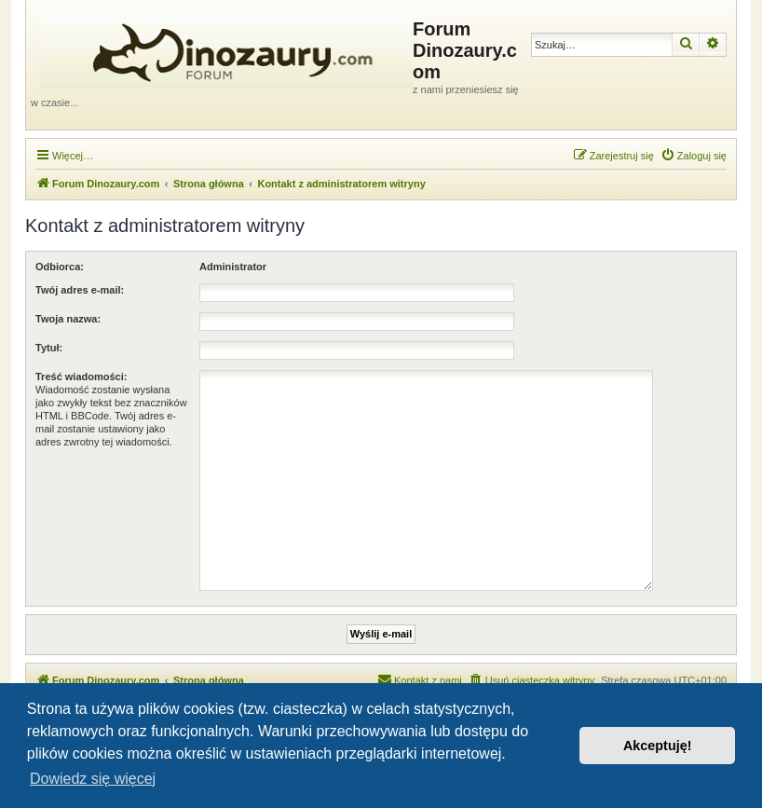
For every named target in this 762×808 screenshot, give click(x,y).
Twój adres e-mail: (79, 289)
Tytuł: (48, 347)
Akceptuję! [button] (657, 745)
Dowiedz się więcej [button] (93, 779)
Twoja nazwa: (68, 318)
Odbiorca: (59, 266)
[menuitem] (693, 155)
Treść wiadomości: (81, 376)
